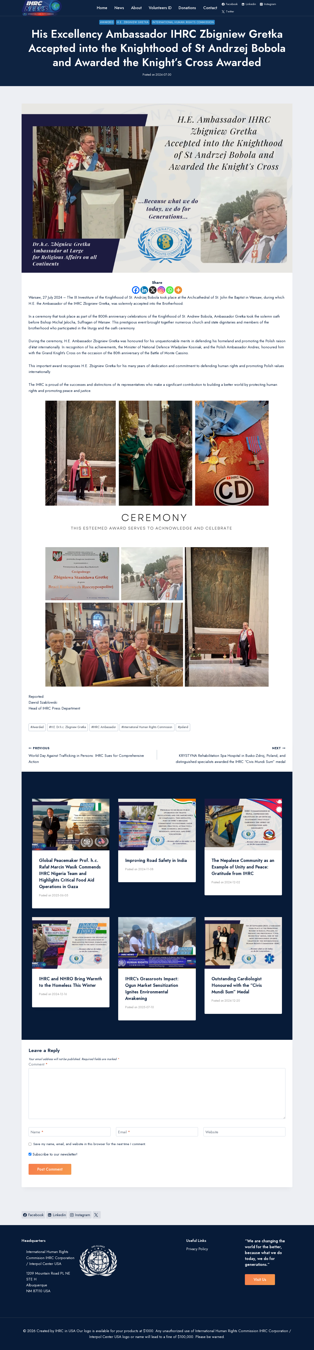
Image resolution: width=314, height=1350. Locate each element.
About (136, 8)
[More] (178, 290)
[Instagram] (161, 290)
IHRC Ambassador (103, 727)
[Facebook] (136, 290)
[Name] (70, 1132)
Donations (187, 8)
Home (102, 8)
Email (124, 1132)
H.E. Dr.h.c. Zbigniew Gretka (67, 727)
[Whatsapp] (170, 290)
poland (183, 727)
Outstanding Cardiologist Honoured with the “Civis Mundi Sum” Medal (237, 985)
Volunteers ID (160, 8)
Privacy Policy (197, 1248)
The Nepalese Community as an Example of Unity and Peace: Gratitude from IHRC (243, 867)
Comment (38, 1064)
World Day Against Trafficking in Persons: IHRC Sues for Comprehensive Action (91, 754)
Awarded (106, 22)
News (119, 8)
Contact (210, 8)
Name (37, 1132)
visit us (260, 1279)
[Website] (244, 1132)
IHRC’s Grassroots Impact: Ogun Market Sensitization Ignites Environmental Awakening (152, 989)
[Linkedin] (144, 290)
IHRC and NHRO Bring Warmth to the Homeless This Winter (70, 982)
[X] (153, 290)
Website (211, 1132)
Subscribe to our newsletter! (53, 1154)
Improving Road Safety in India (156, 860)
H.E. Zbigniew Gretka (133, 22)
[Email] (157, 1132)
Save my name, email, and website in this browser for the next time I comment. (89, 1144)
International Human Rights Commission (183, 22)
